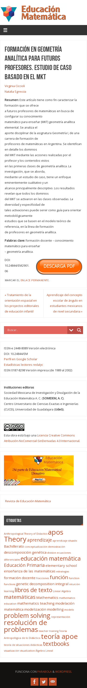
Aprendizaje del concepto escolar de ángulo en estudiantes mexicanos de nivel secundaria (64, 303)
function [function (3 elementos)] (74, 578)
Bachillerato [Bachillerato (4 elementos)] (14, 546)
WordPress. (63, 672)
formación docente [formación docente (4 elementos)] (19, 577)
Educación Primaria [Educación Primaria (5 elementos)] (24, 565)
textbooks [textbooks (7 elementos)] (56, 643)
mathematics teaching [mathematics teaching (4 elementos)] (36, 603)
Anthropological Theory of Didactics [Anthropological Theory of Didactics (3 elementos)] (25, 533)
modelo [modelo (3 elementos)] (69, 609)
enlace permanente (35, 280)
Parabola (44, 672)
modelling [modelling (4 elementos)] (55, 609)
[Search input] (36, 330)
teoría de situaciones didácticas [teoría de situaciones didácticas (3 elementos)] (23, 645)
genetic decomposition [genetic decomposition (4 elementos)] (35, 583)
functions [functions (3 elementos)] (9, 584)
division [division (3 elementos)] (51, 552)
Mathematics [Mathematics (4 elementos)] (47, 597)
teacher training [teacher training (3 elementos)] (48, 631)
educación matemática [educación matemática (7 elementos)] (51, 558)
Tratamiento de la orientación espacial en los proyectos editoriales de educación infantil (22, 303)
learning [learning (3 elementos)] (9, 591)
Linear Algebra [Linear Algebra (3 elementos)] (62, 591)
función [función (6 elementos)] (59, 577)
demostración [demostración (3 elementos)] (56, 546)
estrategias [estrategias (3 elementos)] (62, 571)
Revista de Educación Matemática (28, 501)
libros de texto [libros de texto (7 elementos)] (33, 590)
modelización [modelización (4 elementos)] (35, 609)
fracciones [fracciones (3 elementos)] (42, 578)
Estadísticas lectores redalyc (23, 365)
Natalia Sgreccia (15, 92)
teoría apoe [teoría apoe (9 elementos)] (59, 636)
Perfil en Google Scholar (20, 359)
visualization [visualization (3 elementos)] (27, 650)
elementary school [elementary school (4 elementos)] (61, 565)
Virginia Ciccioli (15, 86)
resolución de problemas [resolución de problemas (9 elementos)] (25, 626)
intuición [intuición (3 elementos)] (74, 584)
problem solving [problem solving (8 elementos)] (27, 615)
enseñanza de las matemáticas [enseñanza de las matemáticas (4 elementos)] (29, 571)
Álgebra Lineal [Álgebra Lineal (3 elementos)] (44, 650)
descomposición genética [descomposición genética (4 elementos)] (25, 552)
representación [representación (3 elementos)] (60, 617)
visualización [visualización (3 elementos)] (11, 650)
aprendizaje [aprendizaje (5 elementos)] (39, 540)
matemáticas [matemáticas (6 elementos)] (19, 596)
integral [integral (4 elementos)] (61, 583)
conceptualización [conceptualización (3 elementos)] (36, 546)
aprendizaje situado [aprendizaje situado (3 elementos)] (65, 540)
